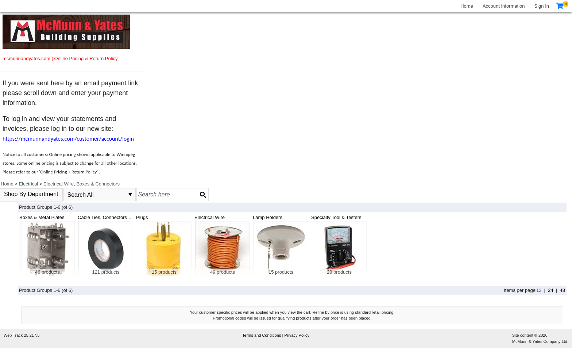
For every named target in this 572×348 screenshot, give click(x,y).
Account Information (504, 6)
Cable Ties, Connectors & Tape (110, 217)
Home (466, 6)
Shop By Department (31, 194)
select (130, 194)
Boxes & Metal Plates (42, 217)
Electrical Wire (209, 217)
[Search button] (202, 194)
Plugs (142, 217)
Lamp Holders (267, 217)
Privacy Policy (296, 335)
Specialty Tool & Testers (336, 217)
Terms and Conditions (262, 335)
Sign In (541, 6)
